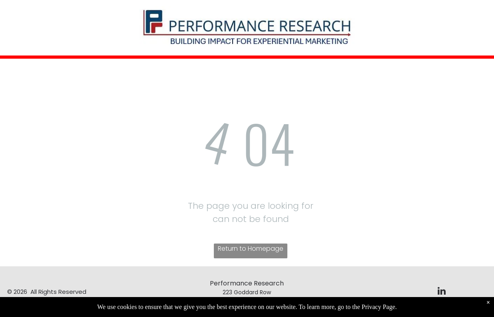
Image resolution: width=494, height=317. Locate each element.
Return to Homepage (250, 248)
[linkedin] (442, 292)
